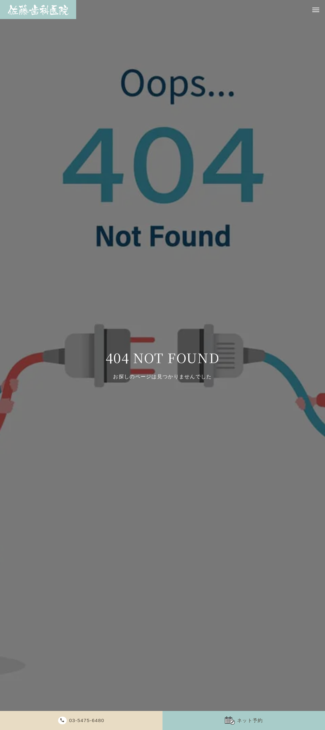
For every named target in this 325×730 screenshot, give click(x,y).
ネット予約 (251, 720)
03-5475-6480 (88, 720)
